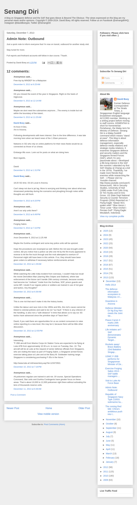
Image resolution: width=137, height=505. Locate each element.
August (109, 432)
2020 (106, 248)
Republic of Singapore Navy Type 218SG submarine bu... (114, 398)
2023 (106, 239)
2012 (106, 467)
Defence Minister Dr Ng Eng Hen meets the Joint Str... (113, 312)
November (111, 419)
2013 (106, 277)
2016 (106, 264)
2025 (106, 231)
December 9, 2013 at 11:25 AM (27, 117)
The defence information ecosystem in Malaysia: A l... (113, 293)
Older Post (84, 408)
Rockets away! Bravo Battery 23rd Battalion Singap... (113, 348)
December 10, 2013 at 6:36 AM (27, 292)
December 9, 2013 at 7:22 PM (27, 228)
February (110, 457)
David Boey (19, 123)
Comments (108, 83)
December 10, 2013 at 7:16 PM (28, 367)
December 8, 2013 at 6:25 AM (27, 84)
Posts (106, 78)
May (108, 445)
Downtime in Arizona (111, 302)
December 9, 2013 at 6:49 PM (27, 214)
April (108, 449)
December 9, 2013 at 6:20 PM (27, 201)
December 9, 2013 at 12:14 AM (27, 101)
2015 (106, 269)
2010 (106, 476)
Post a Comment (18, 395)
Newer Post (13, 408)
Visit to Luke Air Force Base (112, 381)
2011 (106, 471)
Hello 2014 (110, 285)
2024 (106, 235)
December (111, 281)
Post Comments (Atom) (54, 424)
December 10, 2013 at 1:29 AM (27, 264)
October (110, 423)
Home (49, 408)
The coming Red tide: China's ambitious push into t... (113, 410)
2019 (106, 252)
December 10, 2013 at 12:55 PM (28, 331)
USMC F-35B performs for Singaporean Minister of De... (114, 360)
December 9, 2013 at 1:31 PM (27, 170)
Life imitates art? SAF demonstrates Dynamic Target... (113, 334)
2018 (106, 256)
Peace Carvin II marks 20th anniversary (112, 323)
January (110, 462)
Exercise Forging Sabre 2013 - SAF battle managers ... (113, 372)
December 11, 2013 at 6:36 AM (27, 389)
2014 (106, 273)
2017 (106, 260)
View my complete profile (112, 216)
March (109, 453)
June (108, 441)
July (108, 436)
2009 (106, 480)
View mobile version (48, 414)
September (111, 428)
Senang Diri (21, 11)
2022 (106, 243)
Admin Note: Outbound (111, 388)
